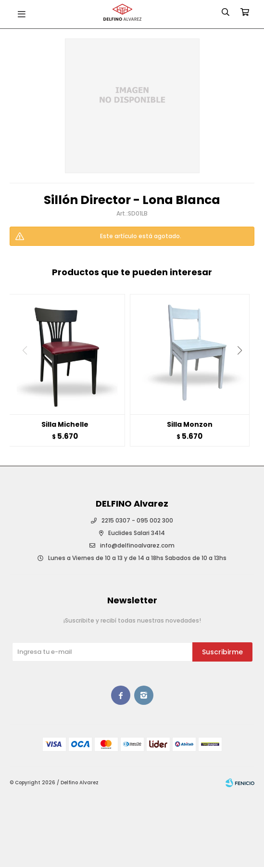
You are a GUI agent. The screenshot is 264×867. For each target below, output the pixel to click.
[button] (243, 370)
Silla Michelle (64, 424)
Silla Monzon (190, 424)
